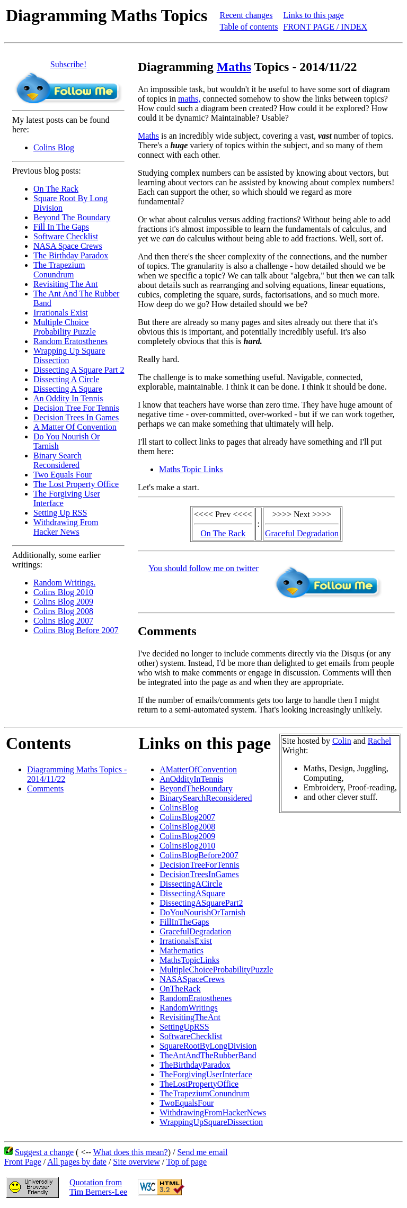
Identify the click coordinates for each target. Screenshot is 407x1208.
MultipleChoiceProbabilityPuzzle (216, 969)
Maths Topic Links (191, 469)
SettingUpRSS (184, 1026)
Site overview (136, 1161)
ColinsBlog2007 (187, 817)
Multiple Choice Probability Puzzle (64, 327)
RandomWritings (189, 1007)
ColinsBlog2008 (187, 826)
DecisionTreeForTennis (199, 864)
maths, (189, 98)
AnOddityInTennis (191, 778)
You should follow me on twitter (203, 568)
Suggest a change (44, 1152)
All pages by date (77, 1161)
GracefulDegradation (195, 931)
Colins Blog (53, 147)
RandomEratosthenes (196, 998)
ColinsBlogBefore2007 (199, 855)
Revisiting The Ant (65, 284)
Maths (234, 67)
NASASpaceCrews (192, 979)
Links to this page (313, 15)
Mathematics (182, 950)
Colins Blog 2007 (63, 620)
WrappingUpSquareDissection (211, 1121)
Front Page (22, 1161)
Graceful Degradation (302, 533)
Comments (45, 788)
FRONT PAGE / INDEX (325, 26)
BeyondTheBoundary (196, 788)
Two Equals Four (62, 474)
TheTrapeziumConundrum (205, 1093)
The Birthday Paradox (70, 255)
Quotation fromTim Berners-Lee (98, 1187)
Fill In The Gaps (61, 226)
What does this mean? (130, 1152)
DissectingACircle (191, 883)
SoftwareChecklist (191, 1036)
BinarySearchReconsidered (206, 798)
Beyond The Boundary (71, 217)
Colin (341, 740)
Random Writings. (64, 582)
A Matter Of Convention (75, 426)
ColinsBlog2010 (187, 845)
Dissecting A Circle (66, 379)
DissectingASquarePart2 (201, 902)
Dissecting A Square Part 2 (79, 369)
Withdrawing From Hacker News (65, 527)
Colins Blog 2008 (63, 611)
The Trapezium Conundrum (59, 269)
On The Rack (55, 188)
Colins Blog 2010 (63, 592)
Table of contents (248, 26)
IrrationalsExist (186, 940)
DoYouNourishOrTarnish (202, 912)
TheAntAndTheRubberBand (208, 1055)
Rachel (379, 740)
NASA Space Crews (67, 245)
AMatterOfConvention (198, 769)
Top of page (186, 1161)
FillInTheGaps (184, 921)
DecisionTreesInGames (199, 874)
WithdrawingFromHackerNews (213, 1112)
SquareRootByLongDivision (208, 1045)
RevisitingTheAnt (190, 1017)
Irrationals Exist (60, 312)
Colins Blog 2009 (63, 601)
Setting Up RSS (60, 512)
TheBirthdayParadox (195, 1064)
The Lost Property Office (76, 484)
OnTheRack (180, 988)
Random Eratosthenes (70, 341)
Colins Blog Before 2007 (75, 630)
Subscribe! (68, 64)
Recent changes (245, 15)
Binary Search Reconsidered (57, 460)
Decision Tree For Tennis (76, 407)
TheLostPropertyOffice (199, 1083)
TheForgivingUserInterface (206, 1074)
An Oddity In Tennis (68, 398)
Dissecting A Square (67, 388)
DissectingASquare (192, 893)
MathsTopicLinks (189, 959)
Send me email (202, 1152)
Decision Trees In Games (76, 417)
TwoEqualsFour (187, 1102)
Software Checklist (65, 236)
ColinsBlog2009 (187, 836)
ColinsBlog (179, 807)
